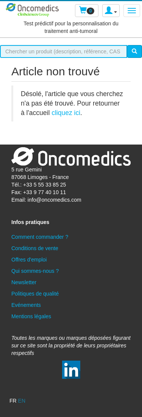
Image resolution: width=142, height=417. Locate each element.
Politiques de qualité (35, 294)
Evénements (26, 305)
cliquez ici (65, 113)
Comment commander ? (39, 237)
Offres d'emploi (29, 260)
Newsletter (23, 282)
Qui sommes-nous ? (35, 271)
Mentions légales (31, 316)
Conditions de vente (34, 248)
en (21, 401)
